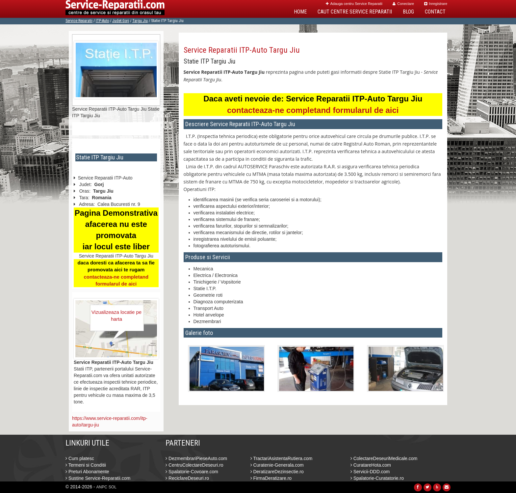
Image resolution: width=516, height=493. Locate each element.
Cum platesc (79, 458)
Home (300, 12)
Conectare (403, 4)
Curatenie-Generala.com (277, 465)
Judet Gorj (120, 20)
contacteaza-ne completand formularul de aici (313, 110)
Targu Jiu (140, 20)
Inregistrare (435, 4)
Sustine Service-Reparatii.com (97, 478)
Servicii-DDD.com (370, 471)
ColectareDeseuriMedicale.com (383, 458)
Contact (435, 12)
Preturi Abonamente (87, 471)
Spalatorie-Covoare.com (192, 471)
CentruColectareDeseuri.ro (194, 465)
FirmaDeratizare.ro (271, 478)
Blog (408, 12)
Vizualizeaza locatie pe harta (116, 315)
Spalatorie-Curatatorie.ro (377, 478)
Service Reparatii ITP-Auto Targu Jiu (242, 50)
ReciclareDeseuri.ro (187, 478)
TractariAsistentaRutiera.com (281, 458)
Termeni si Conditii (85, 465)
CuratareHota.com (370, 465)
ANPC (101, 487)
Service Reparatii (78, 20)
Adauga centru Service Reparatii (354, 4)
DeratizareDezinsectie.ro (277, 471)
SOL (112, 487)
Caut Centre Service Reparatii (355, 12)
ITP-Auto (102, 20)
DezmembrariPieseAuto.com (196, 458)
